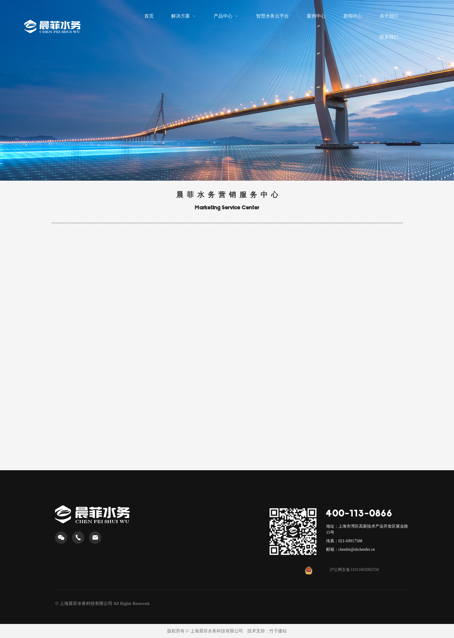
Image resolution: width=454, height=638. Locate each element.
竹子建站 (278, 631)
